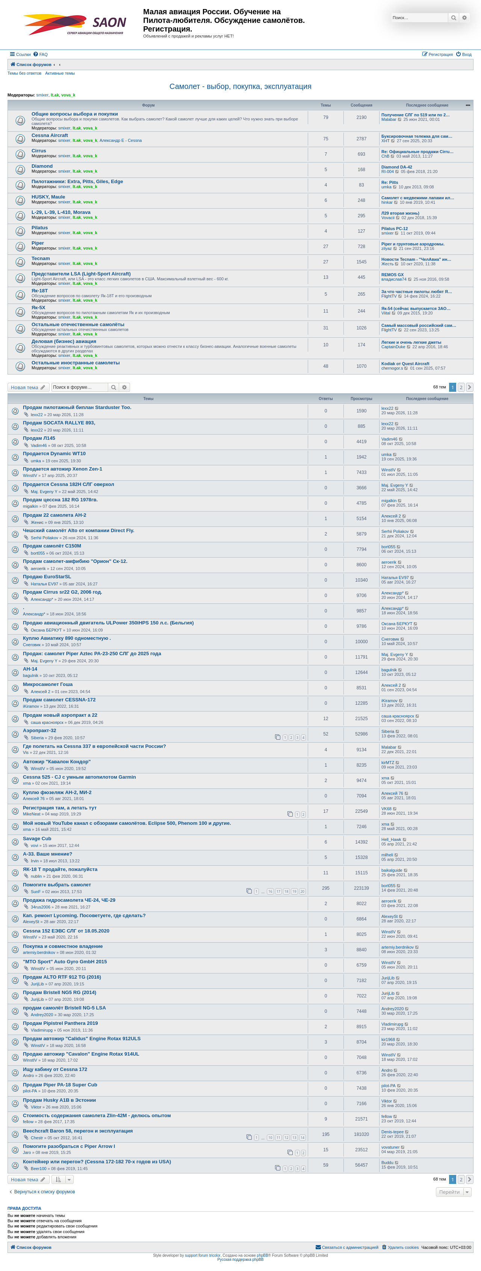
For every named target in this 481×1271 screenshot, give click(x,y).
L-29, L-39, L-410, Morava (61, 212)
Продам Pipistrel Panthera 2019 (60, 1023)
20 (302, 891)
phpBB (262, 1255)
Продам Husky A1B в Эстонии (59, 1100)
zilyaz (386, 248)
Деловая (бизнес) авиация (64, 341)
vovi (34, 845)
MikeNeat (31, 814)
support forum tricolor (202, 1255)
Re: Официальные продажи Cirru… (417, 151)
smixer (42, 95)
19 (294, 891)
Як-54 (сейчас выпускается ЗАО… (416, 308)
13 (294, 1137)
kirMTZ (387, 762)
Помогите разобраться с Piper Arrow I (69, 1146)
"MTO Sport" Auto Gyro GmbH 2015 (65, 961)
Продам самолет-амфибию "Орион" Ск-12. (75, 561)
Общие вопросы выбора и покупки (75, 114)
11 (278, 1137)
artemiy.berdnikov (39, 952)
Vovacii (388, 217)
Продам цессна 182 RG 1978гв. (60, 499)
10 (270, 1137)
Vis (26, 752)
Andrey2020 (42, 1014)
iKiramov (31, 706)
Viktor (36, 1107)
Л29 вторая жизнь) (400, 213)
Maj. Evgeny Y (44, 491)
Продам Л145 (39, 438)
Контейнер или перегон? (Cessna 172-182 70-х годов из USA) (97, 1161)
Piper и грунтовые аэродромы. (413, 244)
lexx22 (37, 414)
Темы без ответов (24, 73)
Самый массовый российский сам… (418, 325)
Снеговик (32, 644)
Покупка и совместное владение (63, 946)
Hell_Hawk (391, 839)
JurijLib (37, 984)
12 (286, 1137)
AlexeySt (31, 921)
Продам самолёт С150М (52, 546)
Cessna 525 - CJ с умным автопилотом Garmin (79, 777)
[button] (469, 387)
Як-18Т (40, 290)
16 (270, 891)
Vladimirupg (42, 1030)
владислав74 (394, 279)
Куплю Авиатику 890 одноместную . (67, 638)
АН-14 (30, 669)
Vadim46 (39, 445)
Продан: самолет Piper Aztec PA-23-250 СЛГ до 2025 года (92, 653)
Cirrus (39, 150)
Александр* (42, 599)
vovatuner (390, 1147)
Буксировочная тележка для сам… (416, 136)
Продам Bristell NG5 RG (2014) (59, 992)
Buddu (387, 1162)
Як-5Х (38, 307)
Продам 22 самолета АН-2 (54, 515)
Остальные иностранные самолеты (76, 363)
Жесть (387, 264)
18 (286, 891)
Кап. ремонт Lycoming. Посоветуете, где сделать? (84, 915)
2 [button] (461, 387)
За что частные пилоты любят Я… (416, 291)
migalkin (30, 506)
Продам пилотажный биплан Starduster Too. (77, 407)
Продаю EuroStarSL (47, 576)
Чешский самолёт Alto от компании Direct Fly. (79, 530)
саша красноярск (47, 722)
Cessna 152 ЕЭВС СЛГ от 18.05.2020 (66, 931)
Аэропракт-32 (39, 730)
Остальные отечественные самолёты (78, 324)
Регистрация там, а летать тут (60, 808)
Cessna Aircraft (50, 135)
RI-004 (387, 171)
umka (386, 187)
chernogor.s (392, 368)
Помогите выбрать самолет (57, 884)
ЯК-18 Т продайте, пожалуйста (60, 869)
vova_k (68, 95)
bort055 (38, 553)
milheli (387, 855)
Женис (37, 522)
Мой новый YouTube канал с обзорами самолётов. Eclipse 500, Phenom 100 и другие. (127, 823)
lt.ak (55, 95)
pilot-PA (30, 1091)
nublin (36, 876)
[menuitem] (40, 54)
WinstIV (30, 475)
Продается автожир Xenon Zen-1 (62, 469)
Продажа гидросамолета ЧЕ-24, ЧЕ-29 (69, 900)
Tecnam (41, 258)
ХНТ (385, 140)
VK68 (386, 808)
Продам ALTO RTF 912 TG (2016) (62, 977)
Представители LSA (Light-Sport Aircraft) (81, 274)
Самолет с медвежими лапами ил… (417, 198)
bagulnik (30, 675)
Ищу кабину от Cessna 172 (55, 1069)
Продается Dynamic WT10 (54, 453)
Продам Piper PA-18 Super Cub (60, 1084)
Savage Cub (37, 838)
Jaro (27, 1152)
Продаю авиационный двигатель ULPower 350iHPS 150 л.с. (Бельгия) (108, 623)
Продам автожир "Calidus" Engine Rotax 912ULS (82, 1038)
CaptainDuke (393, 346)
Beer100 (39, 1168)
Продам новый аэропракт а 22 (60, 715)
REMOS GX (392, 274)
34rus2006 (40, 907)
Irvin (35, 861)
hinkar (387, 202)
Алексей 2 (391, 516)
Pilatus (40, 227)
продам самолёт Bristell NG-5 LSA (64, 1008)
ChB (385, 156)
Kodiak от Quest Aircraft (405, 363)
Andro (28, 1075)
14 (302, 1137)
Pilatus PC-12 (394, 228)
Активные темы (60, 73)
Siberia (37, 738)
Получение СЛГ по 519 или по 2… (415, 115)
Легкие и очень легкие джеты (411, 342)
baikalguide (391, 870)
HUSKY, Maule (48, 197)
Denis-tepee (392, 1132)
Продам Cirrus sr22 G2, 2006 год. (62, 592)
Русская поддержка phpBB (240, 1259)
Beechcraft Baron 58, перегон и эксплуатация (78, 1131)
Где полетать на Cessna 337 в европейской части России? (94, 746)
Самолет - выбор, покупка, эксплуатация (240, 86)
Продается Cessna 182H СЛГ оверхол (68, 484)
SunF (36, 891)
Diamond (42, 166)
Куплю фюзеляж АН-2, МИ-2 (57, 792)
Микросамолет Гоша (48, 684)
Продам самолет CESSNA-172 (59, 699)
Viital (385, 313)
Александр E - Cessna (121, 140)
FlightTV (389, 296)
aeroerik (38, 568)
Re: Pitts (389, 182)
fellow (28, 1121)
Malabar (388, 119)
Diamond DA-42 (396, 167)
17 (278, 891)
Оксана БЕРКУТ (46, 630)
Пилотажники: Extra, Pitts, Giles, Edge (77, 181)
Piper (38, 243)
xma (27, 783)
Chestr (37, 1138)
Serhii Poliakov (44, 537)
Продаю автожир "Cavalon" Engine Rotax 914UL (81, 1054)
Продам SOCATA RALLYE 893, (59, 423)
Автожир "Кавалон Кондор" (57, 761)
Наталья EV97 (44, 584)
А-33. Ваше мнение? (47, 854)
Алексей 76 (34, 798)
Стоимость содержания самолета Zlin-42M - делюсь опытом (97, 1115)
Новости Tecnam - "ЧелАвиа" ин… (416, 259)
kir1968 (388, 1039)
